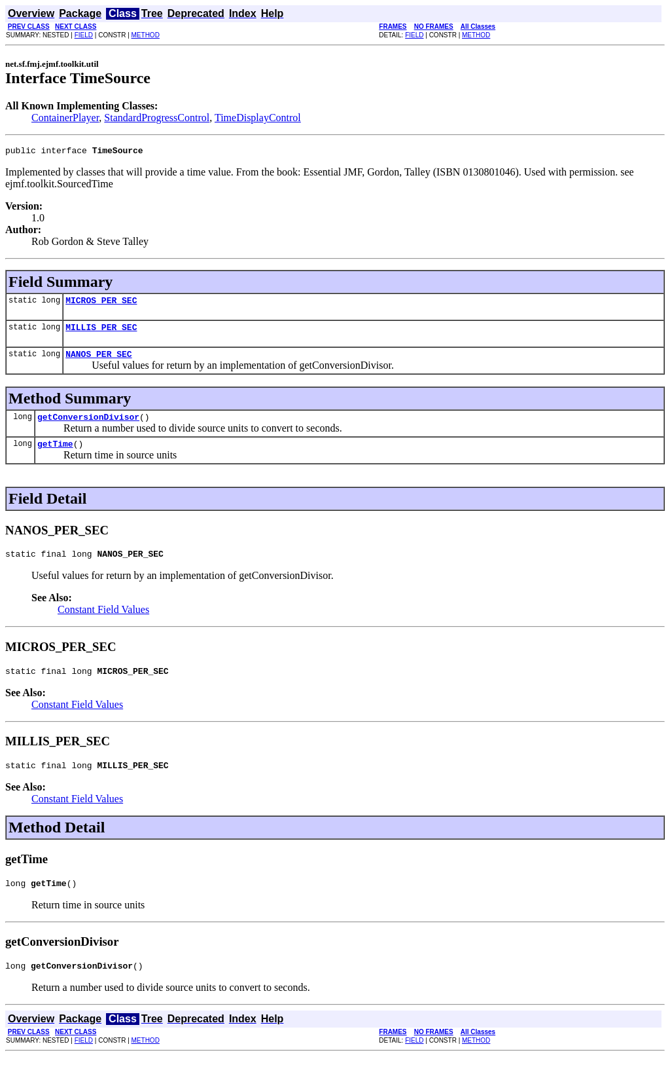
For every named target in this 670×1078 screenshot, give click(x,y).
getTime (55, 455)
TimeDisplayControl (258, 117)
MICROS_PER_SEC (101, 304)
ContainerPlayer (65, 117)
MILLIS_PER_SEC (101, 333)
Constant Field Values (103, 623)
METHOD (146, 35)
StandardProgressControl (156, 117)
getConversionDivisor (88, 426)
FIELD (84, 35)
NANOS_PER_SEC (98, 361)
